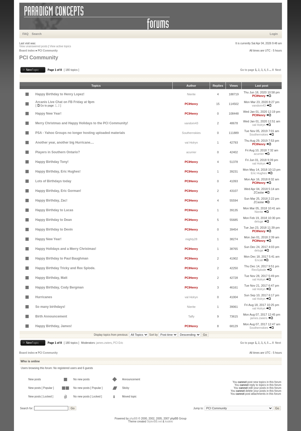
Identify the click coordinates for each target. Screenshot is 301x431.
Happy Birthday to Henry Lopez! (60, 94)
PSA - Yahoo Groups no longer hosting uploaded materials (80, 133)
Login (274, 33)
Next (278, 69)
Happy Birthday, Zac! (51, 200)
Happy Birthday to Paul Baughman (61, 258)
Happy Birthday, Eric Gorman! (58, 191)
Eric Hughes (259, 173)
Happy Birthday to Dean (53, 220)
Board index (27, 50)
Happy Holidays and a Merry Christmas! (65, 249)
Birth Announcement (51, 316)
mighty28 (191, 239)
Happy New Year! (48, 113)
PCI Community (47, 50)
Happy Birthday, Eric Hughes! (58, 171)
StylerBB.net (154, 421)
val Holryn (259, 124)
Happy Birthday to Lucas (54, 210)
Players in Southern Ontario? (57, 152)
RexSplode (259, 269)
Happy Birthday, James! (53, 326)
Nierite (191, 94)
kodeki (169, 421)
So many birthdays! (50, 307)
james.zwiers (258, 318)
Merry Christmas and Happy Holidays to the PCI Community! (81, 123)
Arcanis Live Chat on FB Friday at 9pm (65, 102)
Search (37, 33)
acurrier (191, 152)
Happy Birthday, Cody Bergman (59, 287)
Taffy (191, 316)
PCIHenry (259, 95)
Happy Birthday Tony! (52, 162)
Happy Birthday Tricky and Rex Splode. (65, 268)
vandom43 (259, 105)
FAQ (26, 33)
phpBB (133, 418)
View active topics (60, 46)
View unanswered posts (33, 46)
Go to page (247, 69)
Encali (259, 260)
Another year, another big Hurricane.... (64, 142)
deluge (258, 221)
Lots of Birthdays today (53, 181)
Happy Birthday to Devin (54, 229)
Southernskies (191, 132)
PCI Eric (118, 342)
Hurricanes (43, 297)
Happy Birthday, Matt (51, 278)
